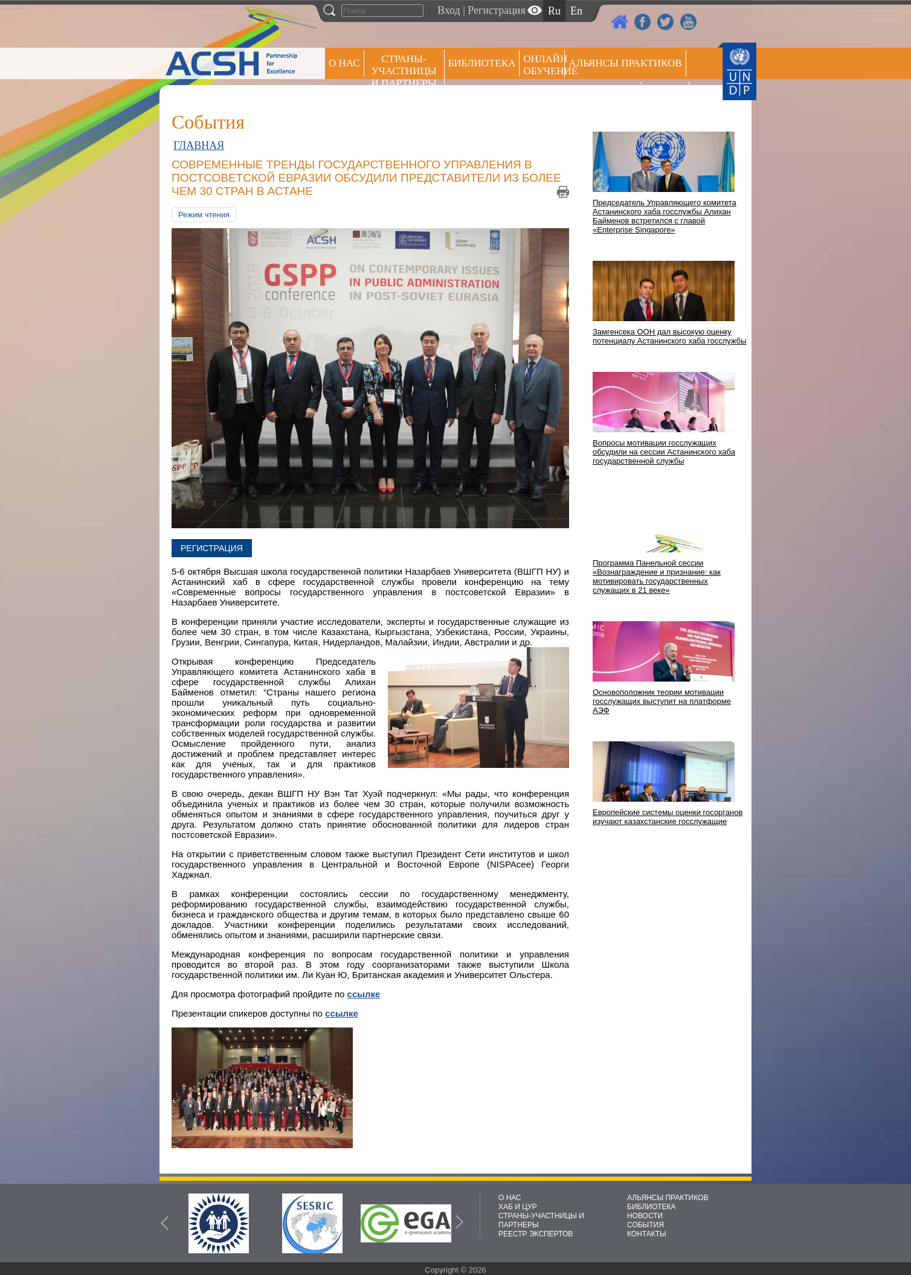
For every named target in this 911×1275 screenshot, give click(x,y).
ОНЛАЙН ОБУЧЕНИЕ (544, 65)
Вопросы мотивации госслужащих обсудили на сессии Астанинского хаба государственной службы (664, 451)
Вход (448, 10)
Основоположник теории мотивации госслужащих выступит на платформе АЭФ (662, 701)
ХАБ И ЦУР (517, 1207)
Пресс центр (602, 94)
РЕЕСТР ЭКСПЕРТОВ (667, 96)
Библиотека (482, 63)
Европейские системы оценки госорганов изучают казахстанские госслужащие (667, 817)
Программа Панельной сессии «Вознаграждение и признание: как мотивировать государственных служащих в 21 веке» (657, 576)
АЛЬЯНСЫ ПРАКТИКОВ (667, 1198)
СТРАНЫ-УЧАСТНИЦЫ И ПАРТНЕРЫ (404, 71)
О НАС (344, 63)
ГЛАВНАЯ (198, 145)
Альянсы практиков (624, 63)
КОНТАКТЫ (646, 1234)
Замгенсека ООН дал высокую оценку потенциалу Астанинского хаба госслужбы (670, 336)
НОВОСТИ (645, 1216)
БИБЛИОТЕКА (651, 1207)
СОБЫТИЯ (645, 1225)
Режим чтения (204, 214)
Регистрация (496, 10)
